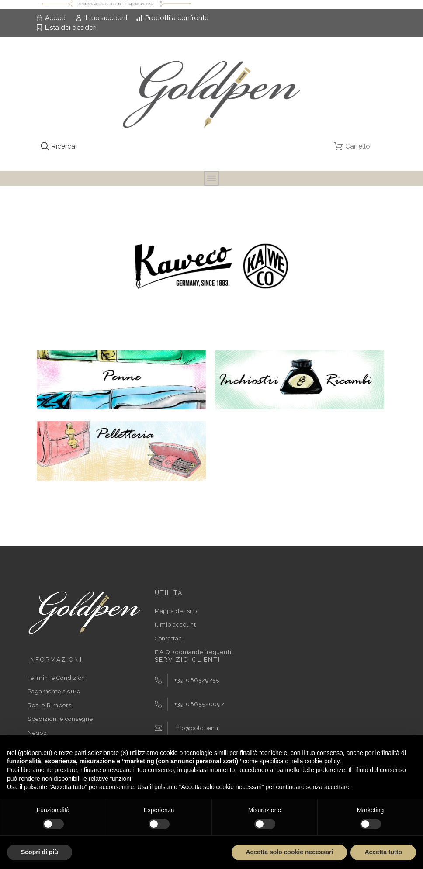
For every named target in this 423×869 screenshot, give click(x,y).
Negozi (38, 733)
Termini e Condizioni (57, 678)
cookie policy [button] (322, 761)
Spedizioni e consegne (60, 719)
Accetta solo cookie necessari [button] (289, 851)
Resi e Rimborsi (50, 705)
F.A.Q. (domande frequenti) (194, 652)
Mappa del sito (176, 611)
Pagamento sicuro (54, 691)
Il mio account (175, 624)
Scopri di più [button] (39, 851)
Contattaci (169, 638)
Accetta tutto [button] (383, 851)
